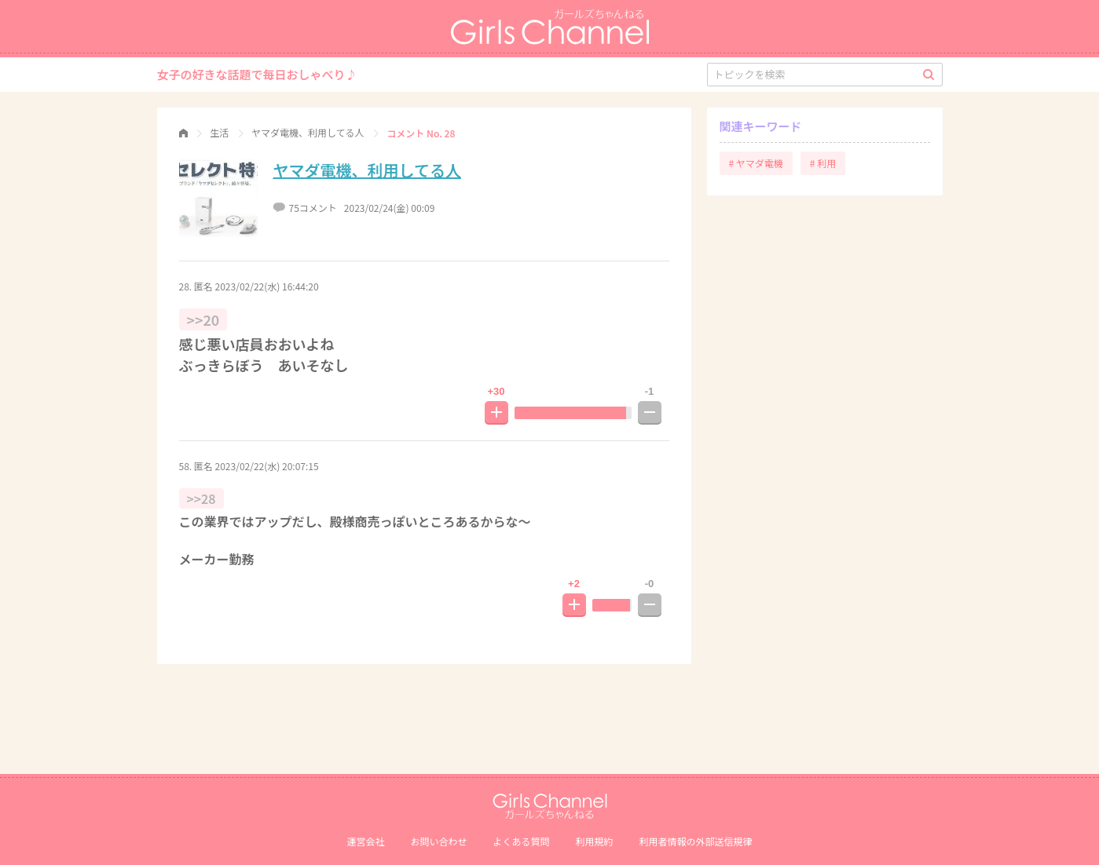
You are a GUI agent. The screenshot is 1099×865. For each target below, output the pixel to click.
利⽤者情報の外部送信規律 (696, 841)
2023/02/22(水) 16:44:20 (267, 286)
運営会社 (365, 841)
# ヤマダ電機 (756, 163)
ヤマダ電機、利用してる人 (367, 170)
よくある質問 (521, 841)
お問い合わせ (438, 841)
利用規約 (595, 841)
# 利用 (823, 163)
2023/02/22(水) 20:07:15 (267, 466)
